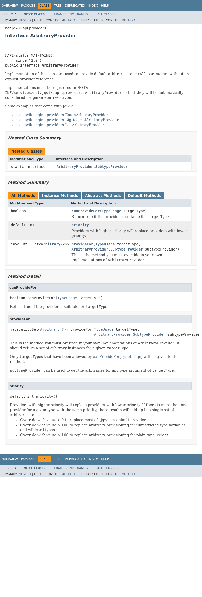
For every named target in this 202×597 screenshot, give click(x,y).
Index (93, 5)
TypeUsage (111, 211)
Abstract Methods (103, 195)
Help (105, 5)
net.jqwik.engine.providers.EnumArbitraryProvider (61, 115)
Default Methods (144, 195)
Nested (24, 20)
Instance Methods (60, 195)
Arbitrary (50, 244)
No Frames (79, 14)
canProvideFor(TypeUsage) (117, 357)
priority (80, 225)
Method (68, 20)
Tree (58, 5)
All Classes (107, 14)
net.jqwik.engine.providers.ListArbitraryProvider (59, 125)
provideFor (82, 244)
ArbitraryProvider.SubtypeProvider (92, 167)
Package (28, 5)
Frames (60, 14)
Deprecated (75, 5)
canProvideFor (86, 211)
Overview (10, 5)
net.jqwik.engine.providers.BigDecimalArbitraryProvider (67, 120)
